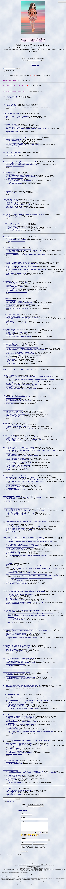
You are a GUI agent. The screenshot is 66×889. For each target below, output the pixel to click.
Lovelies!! (8, 333)
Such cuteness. (10, 154)
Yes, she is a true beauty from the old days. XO (20, 551)
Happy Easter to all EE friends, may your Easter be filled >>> (18, 658)
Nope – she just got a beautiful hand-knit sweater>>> (21, 594)
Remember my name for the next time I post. (33, 849)
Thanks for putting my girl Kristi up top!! (13, 410)
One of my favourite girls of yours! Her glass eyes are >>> (20, 304)
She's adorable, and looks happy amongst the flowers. (20, 547)
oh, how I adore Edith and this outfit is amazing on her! (20, 353)
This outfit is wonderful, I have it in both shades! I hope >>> (21, 686)
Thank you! (11, 688)
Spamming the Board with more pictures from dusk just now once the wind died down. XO (26, 521)
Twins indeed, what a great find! (14, 754)
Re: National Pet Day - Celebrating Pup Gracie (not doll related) (22, 455)
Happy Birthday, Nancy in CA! (10, 760)
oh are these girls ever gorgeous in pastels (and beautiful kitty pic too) (23, 439)
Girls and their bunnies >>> (10, 715)
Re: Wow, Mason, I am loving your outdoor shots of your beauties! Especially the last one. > (31, 379)
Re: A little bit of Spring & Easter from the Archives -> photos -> (22, 637)
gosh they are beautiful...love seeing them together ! (19, 115)
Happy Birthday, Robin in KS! (10, 104)
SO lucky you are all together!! (13, 512)
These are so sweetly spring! (13, 635)
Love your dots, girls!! (11, 424)
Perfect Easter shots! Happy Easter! (15, 673)
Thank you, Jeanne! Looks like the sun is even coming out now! (24, 648)
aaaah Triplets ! (10, 500)
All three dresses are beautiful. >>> (15, 601)
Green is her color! (10, 97)
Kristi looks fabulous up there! (13, 411)
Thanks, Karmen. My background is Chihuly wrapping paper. (23, 348)
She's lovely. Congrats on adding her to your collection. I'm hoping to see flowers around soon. (30, 539)
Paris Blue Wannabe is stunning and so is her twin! (19, 752)
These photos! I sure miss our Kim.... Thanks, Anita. (19, 323)
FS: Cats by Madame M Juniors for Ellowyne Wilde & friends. (19, 369)
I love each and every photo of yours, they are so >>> (19, 633)
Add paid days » (62, 1)
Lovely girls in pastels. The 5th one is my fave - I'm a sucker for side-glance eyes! (26, 269)
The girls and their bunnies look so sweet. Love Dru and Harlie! (22, 724)
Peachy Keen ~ (10, 179)
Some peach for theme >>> (10, 124)
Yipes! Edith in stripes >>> (10, 343)
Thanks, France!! (12, 357)
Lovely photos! (9, 387)
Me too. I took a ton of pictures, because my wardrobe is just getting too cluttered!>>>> (30, 613)
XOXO (7, 215)
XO (9, 525)
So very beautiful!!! (11, 498)
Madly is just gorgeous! (12, 531)
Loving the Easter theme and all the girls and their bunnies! (21, 721)
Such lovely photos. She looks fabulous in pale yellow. (19, 302)
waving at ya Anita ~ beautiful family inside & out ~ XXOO (20, 513)
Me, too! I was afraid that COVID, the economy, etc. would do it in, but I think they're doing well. (32, 568)
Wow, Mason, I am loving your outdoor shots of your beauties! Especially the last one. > (28, 376)
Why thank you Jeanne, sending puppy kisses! (20, 468)
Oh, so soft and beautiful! (12, 125)
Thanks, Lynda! (12, 488)
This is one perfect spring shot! (13, 398)
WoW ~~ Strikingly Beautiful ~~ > (14, 192)
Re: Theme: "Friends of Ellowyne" (14, 782)
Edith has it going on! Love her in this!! (15, 362)
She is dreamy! (9, 238)
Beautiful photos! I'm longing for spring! (16, 634)
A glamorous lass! (10, 466)
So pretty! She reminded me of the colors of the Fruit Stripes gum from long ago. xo (27, 349)
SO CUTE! (8, 356)
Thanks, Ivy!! (11, 725)
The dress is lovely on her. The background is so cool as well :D (22, 347)
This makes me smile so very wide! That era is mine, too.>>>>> (22, 477)
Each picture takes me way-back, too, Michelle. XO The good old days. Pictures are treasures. (32, 772)
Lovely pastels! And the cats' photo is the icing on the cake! (21, 437)
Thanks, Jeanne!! (12, 363)
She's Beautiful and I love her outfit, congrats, (17, 414)
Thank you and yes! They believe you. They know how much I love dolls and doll (31, 578)
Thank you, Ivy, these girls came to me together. (20, 175)
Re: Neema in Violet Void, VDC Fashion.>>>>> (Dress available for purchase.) (26, 615)
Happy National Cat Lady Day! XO (12, 152)
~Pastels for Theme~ (8, 435)
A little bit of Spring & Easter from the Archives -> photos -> (18, 629)
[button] (38, 834)
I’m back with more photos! (10, 375)
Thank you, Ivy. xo (13, 776)
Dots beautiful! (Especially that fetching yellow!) (18, 426)
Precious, (8, 469)
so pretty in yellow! (10, 306)
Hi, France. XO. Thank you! (15, 301)
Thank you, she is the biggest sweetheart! (19, 465)
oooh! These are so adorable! (13, 719)
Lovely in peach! (10, 174)
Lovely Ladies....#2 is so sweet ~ (14, 127)
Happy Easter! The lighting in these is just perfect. (18, 678)
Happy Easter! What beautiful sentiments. (16, 661)
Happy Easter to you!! (13, 728)
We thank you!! (12, 345)
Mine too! (10, 265)
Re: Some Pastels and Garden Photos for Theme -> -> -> (20, 271)
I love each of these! (11, 779)
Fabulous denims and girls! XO (14, 139)
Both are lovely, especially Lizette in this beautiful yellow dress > (22, 384)
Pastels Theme (7, 298)
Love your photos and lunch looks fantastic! (17, 583)
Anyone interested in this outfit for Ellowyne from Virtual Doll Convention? (22, 685)
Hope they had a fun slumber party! (15, 230)
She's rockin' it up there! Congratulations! (16, 416)
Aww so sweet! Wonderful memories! (15, 489)
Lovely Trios (9, 598)
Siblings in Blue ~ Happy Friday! (11, 496)
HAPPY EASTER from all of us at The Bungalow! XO (16, 672)
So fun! (7, 564)
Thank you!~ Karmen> (14, 461)
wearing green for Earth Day (10, 96)
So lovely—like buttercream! (13, 438)
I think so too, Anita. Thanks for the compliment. (20, 352)
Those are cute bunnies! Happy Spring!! (16, 646)
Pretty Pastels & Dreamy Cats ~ (14, 441)
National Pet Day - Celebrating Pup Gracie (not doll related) (18, 447)
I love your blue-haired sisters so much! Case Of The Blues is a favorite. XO (25, 497)
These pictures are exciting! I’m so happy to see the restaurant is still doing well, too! (27, 566)
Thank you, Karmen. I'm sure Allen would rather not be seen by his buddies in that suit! (30, 731)
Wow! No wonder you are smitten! (14, 549)
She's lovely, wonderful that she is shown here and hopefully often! (23, 164)
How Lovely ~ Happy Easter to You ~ (15, 660)
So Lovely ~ (9, 285)
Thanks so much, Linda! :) (15, 548)
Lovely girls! (9, 501)
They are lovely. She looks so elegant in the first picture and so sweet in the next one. (27, 128)
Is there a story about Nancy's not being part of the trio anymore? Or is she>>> (26, 591)
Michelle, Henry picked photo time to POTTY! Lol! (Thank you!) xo (25, 545)
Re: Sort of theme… (11, 251)
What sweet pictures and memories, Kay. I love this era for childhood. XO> (25, 480)
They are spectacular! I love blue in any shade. (18, 116)
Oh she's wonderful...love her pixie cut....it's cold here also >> (21, 544)
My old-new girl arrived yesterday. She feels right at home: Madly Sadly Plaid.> (23, 537)
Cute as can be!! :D (11, 203)
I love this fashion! (10, 611)
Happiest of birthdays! (11, 105)
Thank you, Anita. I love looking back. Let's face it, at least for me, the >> (27, 481)
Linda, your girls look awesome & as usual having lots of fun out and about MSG (26, 574)
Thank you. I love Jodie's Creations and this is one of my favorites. (25, 250)
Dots (4, 395)
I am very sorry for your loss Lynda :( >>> (21, 462)
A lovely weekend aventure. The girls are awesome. (19, 582)
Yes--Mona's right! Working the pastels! (16, 229)
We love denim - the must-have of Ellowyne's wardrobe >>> (18, 137)
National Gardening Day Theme (11, 314)
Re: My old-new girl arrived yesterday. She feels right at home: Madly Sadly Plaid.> (27, 555)
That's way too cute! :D (11, 649)
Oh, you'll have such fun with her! (16, 241)
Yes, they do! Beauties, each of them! (15, 599)
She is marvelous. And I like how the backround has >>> (20, 529)
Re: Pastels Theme (11, 300)
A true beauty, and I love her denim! (15, 166)
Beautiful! (8, 267)
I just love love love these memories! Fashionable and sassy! (21, 331)
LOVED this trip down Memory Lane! (15, 778)
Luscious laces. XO (11, 284)
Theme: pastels (7, 281)
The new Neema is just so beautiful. (12, 237)
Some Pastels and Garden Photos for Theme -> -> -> (16, 262)
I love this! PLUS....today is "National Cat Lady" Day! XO (20, 176)
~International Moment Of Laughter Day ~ (13, 329)
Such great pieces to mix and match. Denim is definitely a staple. (22, 144)
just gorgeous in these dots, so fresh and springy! (18, 400)
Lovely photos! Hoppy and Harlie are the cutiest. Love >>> (21, 729)
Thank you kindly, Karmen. (15, 183)
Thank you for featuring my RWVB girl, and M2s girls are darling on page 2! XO (23, 214)
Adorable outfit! (9, 202)
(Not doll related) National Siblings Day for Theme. (16, 508)
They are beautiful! (10, 750)
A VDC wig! (11, 622)
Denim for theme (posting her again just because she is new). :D (19, 162)
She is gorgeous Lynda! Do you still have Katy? (18, 459)
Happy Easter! (9, 665)
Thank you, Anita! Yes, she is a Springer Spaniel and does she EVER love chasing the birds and (33, 450)
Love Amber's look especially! (13, 142)
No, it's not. (11, 478)
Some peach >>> (7, 172)
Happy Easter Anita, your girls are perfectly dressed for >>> (21, 677)
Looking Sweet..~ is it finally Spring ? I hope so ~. (18, 396)
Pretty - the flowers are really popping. (15, 528)
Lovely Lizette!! (9, 383)
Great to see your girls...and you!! (14, 791)
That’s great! (14, 571)
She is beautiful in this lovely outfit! (14, 415)
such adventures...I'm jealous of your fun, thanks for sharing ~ (22, 572)
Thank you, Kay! (12, 454)
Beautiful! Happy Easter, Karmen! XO (15, 664)
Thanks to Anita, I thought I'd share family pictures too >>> (18, 475)
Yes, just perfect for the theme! (13, 182)
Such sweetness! (10, 652)
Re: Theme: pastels (11, 289)
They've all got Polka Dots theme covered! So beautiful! (20, 429)
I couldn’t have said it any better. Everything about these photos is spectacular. (28, 318)
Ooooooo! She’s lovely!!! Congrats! (15, 412)
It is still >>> (11, 617)
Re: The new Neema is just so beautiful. (16, 239)
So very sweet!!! (10, 403)
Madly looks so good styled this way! (15, 553)
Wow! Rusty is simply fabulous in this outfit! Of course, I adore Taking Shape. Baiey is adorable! (30, 696)
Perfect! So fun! (10, 335)
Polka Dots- (6, 423)
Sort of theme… (7, 247)
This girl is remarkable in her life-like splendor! (17, 308)
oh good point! (12, 226)
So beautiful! (9, 191)
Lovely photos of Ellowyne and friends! (15, 775)
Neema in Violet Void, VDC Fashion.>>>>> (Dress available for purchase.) (22, 610)
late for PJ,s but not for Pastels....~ (14, 225)
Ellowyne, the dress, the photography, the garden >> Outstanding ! (23, 317)
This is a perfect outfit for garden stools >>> (17, 207)
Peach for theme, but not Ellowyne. (12, 190)
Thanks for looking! (13, 485)
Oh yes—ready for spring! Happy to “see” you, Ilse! (19, 790)
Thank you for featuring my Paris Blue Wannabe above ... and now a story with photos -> (26, 740)
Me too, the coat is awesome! (15, 143)
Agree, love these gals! (11, 217)
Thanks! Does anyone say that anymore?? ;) (19, 180)
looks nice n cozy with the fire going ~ (15, 704)
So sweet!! (8, 453)
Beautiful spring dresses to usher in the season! (18, 288)
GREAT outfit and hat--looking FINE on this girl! (18, 204)
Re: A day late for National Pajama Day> (16, 227)
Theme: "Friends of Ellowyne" (10, 770)
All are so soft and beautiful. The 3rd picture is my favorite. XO (22, 263)
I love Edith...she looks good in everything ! (17, 344)
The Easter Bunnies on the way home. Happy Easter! (16, 645)
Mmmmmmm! (9, 274)
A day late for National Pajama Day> (12, 223)
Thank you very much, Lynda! (15, 355)
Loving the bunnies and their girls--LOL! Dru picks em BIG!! (21, 716)
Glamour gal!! (9, 524)
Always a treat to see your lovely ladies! (16, 273)
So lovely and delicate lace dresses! (15, 286)
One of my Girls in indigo (9, 788)
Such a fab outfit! (10, 206)
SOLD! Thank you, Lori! (19, 619)
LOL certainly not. (15, 733)
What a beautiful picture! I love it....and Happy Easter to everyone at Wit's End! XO (27, 700)
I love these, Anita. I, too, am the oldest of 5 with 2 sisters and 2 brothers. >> (25, 510)
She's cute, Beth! (10, 399)
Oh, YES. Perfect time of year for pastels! (16, 292)
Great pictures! (10, 596)
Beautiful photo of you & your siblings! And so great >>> (20, 514)
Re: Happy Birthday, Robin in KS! (14, 107)
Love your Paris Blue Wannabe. (14, 751)
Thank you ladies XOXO (12, 131)
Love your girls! (10, 793)
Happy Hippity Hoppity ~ (12, 727)
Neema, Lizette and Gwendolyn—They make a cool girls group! (19, 590)
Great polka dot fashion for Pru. (14, 402)
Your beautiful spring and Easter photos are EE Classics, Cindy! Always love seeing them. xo (29, 630)
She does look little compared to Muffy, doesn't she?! (21, 717)
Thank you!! (11, 360)
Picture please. (14, 595)
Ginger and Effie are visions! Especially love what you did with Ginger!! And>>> (26, 254)
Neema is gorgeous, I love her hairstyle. (16, 621)
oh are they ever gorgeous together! (15, 603)
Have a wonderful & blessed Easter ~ (15, 676)
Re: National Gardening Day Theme (15, 316)
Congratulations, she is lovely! (13, 552)
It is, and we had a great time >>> (17, 146)
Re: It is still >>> (15, 618)
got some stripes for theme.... (10, 199)
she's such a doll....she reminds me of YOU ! (17, 163)
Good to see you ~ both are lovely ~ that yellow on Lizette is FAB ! (23, 382)
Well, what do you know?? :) (15, 178)
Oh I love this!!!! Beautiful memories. (15, 486)
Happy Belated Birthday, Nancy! (14, 763)
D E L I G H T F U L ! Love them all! (15, 580)
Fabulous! (8, 427)
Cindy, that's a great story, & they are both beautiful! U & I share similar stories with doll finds (29, 746)
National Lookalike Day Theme (11, 113)
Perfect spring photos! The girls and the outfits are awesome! (21, 266)
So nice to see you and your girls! (14, 794)
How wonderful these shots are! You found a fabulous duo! (21, 388)
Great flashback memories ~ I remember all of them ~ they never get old (24, 771)
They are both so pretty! (12, 253)
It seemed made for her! (14, 698)
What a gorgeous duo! (11, 290)
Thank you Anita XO (13, 140)
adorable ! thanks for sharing (13, 484)
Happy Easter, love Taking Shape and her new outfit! (19, 702)
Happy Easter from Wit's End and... (12, 694)
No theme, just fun (8, 563)
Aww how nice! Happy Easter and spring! (16, 650)
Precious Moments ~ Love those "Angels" (16, 332)
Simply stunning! (10, 321)
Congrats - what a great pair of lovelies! (16, 744)
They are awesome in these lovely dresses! (17, 117)
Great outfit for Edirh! (11, 359)
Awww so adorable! (11, 155)
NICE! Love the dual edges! (13, 748)
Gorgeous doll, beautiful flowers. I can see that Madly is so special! (23, 527)
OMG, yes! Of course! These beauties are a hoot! (18, 336)
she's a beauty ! (10, 463)
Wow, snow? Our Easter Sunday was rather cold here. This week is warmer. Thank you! (30, 541)
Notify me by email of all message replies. (32, 848)
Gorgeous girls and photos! (13, 386)
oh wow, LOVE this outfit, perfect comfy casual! (18, 200)
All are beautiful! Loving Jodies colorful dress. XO (18, 249)
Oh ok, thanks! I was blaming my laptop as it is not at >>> (25, 708)
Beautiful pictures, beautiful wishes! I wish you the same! (20, 662)
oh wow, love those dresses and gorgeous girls (18, 282)
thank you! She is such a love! (16, 458)
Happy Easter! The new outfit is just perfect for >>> (19, 705)
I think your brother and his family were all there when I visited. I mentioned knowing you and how (33, 575)
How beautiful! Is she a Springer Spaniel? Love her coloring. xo (22, 449)
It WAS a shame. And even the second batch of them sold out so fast (26, 602)
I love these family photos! (12, 509)
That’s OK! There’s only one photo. (17, 707)
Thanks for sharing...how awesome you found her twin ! (20, 743)
